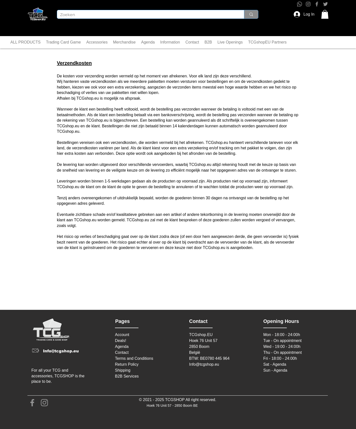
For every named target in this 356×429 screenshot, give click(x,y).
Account (122, 335)
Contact (122, 352)
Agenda (122, 346)
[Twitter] (325, 4)
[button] (325, 14)
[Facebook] (317, 4)
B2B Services (127, 376)
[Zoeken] (147, 15)
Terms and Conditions (134, 358)
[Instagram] (308, 4)
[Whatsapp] (299, 4)
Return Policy (126, 364)
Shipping (122, 370)
